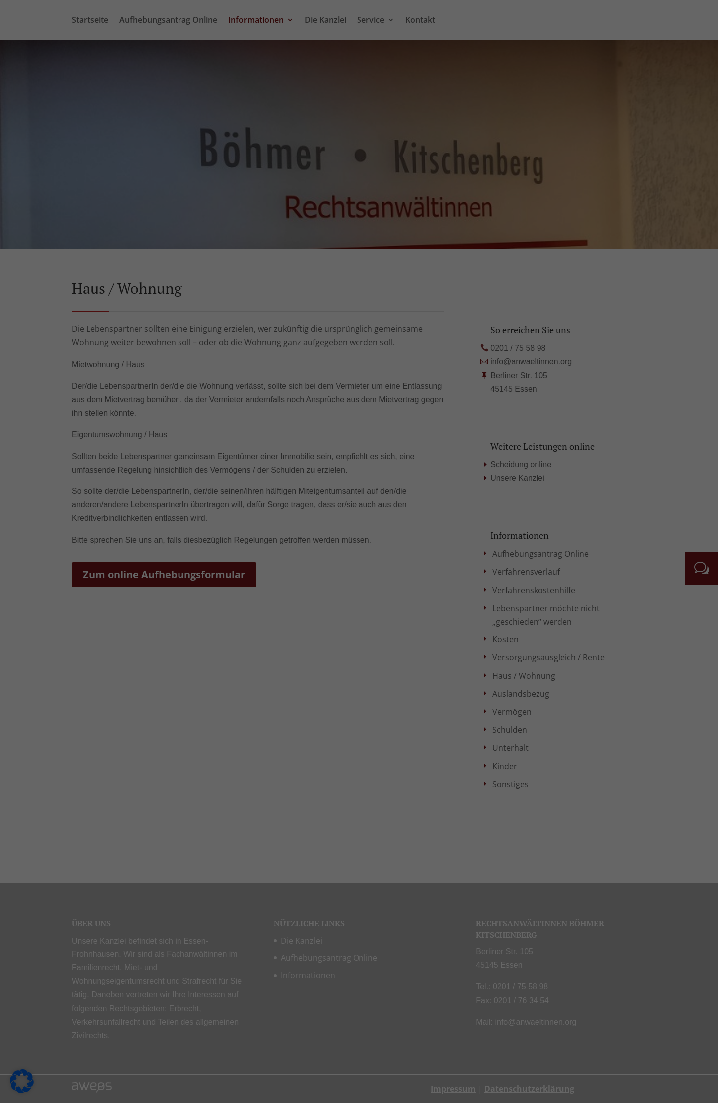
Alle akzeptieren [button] (263, 315)
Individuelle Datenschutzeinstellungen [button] (359, 375)
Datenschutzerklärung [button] (363, 398)
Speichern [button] (455, 315)
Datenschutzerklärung (212, 174)
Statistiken (396, 78)
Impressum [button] (411, 398)
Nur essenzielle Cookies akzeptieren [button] (359, 345)
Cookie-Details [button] (311, 398)
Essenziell (394, 26)
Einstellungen (250, 184)
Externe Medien (404, 140)
